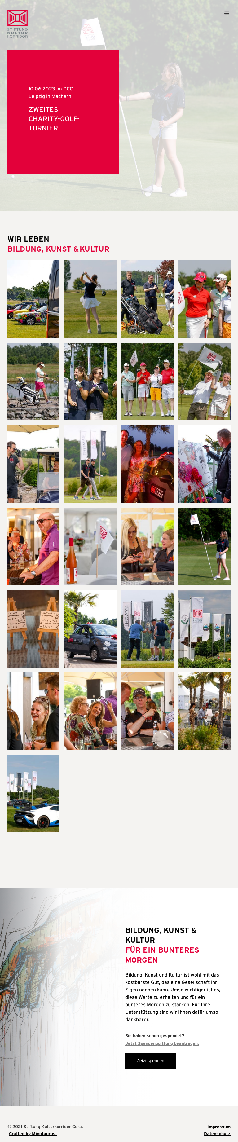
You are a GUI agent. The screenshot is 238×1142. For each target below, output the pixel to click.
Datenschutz (217, 1133)
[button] (224, 16)
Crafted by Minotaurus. (33, 1133)
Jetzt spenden (150, 1060)
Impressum (219, 1126)
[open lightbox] (33, 299)
